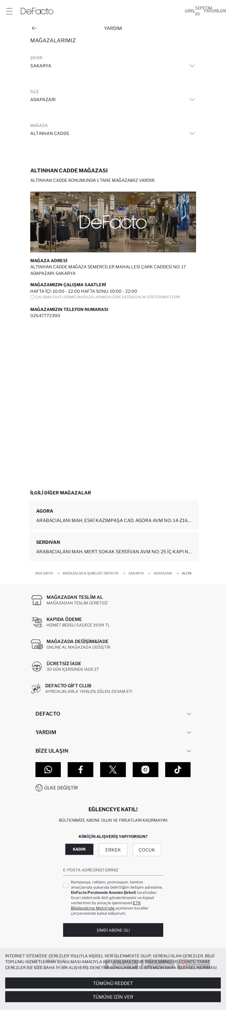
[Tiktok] (178, 769)
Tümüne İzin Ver (113, 997)
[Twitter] (113, 769)
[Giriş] (190, 11)
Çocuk (147, 850)
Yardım (113, 28)
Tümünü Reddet (113, 983)
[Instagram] (145, 769)
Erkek (113, 850)
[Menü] (9, 11)
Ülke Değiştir (61, 787)
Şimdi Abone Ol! (113, 930)
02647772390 (45, 315)
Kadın (79, 849)
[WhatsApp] (48, 769)
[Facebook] (80, 769)
